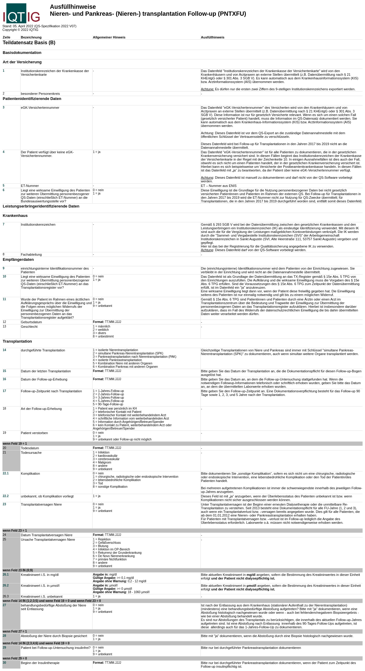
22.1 (5, 473)
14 (4, 350)
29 (4, 647)
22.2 (5, 496)
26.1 (5, 574)
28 (4, 635)
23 (4, 504)
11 (4, 299)
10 (4, 276)
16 (4, 379)
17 (4, 391)
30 (4, 662)
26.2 (5, 585)
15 (4, 371)
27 (4, 605)
